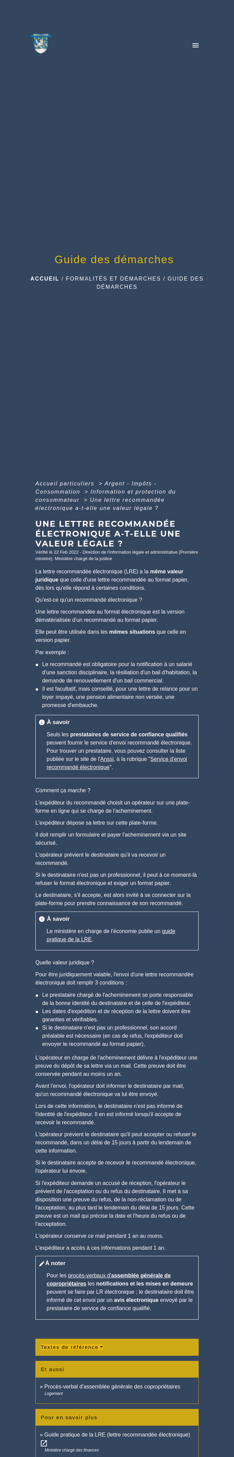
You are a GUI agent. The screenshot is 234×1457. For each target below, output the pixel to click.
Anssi (107, 759)
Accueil (44, 279)
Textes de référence (70, 1347)
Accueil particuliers (66, 483)
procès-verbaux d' (89, 1275)
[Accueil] (42, 46)
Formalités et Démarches (113, 279)
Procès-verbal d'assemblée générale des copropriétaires (112, 1387)
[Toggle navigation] (195, 45)
